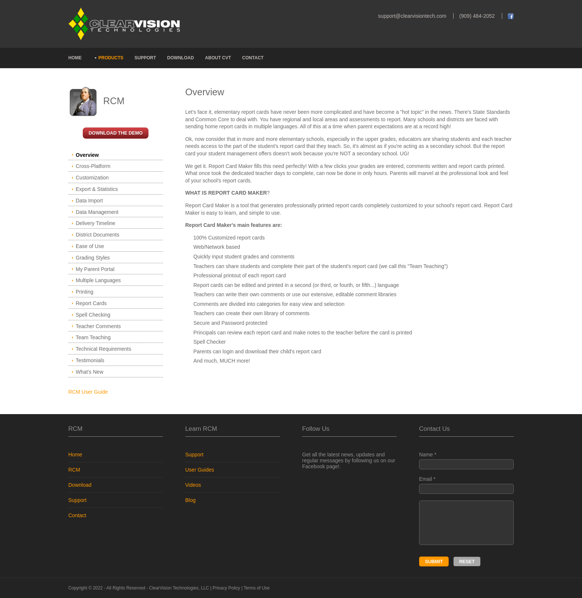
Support (77, 500)
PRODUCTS (110, 57)
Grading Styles (93, 258)
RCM (74, 470)
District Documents (97, 235)
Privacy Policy (226, 588)
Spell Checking (93, 315)
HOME (75, 57)
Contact (77, 515)
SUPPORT (145, 57)
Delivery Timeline (95, 223)
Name (466, 460)
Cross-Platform (93, 166)
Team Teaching (93, 337)
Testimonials (90, 360)
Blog (190, 500)
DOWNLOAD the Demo (116, 133)
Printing (84, 292)
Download (79, 485)
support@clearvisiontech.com (412, 16)
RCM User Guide (88, 392)
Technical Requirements (103, 349)
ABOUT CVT (218, 57)
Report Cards (91, 303)
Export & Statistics (97, 189)
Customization (92, 178)
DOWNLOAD (180, 57)
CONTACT (253, 57)
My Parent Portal (95, 269)
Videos (193, 485)
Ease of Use (90, 246)
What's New (89, 372)
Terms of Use (256, 588)
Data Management (97, 212)
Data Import (89, 201)
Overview (87, 155)
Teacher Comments (98, 326)
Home (75, 454)
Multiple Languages (98, 280)
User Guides (199, 470)
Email (466, 485)
